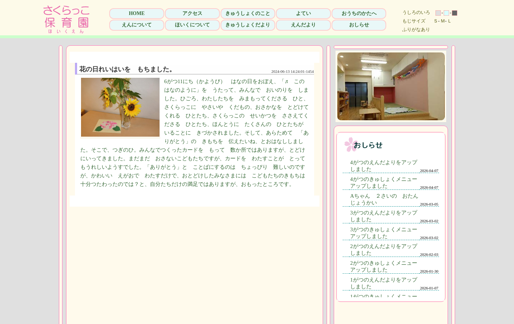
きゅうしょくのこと (247, 13)
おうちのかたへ (359, 13)
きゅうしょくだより (247, 24)
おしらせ (359, 24)
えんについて (137, 24)
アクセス (192, 13)
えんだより (303, 24)
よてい (303, 13)
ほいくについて (192, 24)
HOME (137, 13)
